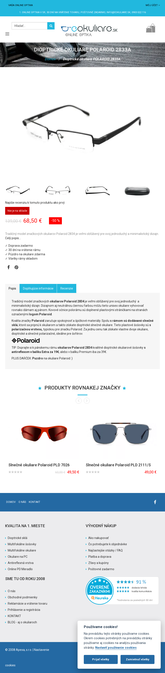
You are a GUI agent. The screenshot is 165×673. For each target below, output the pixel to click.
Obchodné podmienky (22, 597)
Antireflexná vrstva (21, 563)
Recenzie (66, 288)
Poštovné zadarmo (101, 569)
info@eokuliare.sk (118, 12)
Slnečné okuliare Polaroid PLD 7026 (39, 465)
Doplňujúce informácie (38, 288)
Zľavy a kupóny (98, 563)
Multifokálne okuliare (22, 550)
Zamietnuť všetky (137, 659)
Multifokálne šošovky (22, 544)
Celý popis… (13, 238)
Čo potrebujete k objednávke (107, 544)
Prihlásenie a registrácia (24, 609)
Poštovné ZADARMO (93, 12)
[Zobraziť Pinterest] (16, 268)
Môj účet (153, 5)
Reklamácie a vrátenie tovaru (27, 603)
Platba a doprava (99, 556)
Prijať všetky (100, 659)
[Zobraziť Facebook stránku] (8, 268)
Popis (12, 288)
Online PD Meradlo (20, 569)
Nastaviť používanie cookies (116, 648)
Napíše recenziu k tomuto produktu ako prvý (35, 202)
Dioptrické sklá (17, 538)
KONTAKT (14, 616)
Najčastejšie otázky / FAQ (105, 550)
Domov (50, 59)
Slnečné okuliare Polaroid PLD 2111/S (118, 465)
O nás (22, 502)
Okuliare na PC (18, 556)
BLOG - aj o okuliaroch (22, 622)
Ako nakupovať (98, 538)
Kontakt (34, 502)
